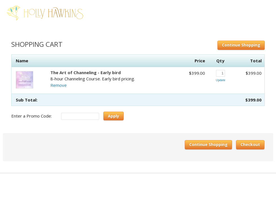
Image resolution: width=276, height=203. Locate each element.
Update (220, 80)
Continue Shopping (241, 45)
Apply (113, 116)
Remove (58, 85)
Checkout (250, 144)
